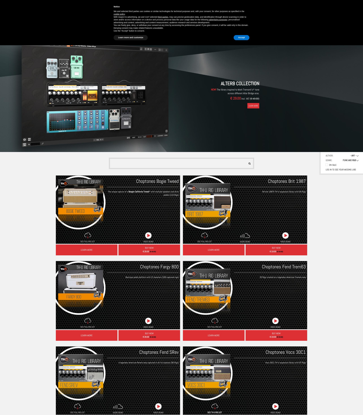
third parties (163, 17)
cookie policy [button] (119, 14)
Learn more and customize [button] (130, 37)
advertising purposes (218, 20)
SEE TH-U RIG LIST (214, 367)
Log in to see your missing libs (341, 169)
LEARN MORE (253, 105)
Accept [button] (241, 37)
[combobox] (181, 163)
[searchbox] (113, 163)
